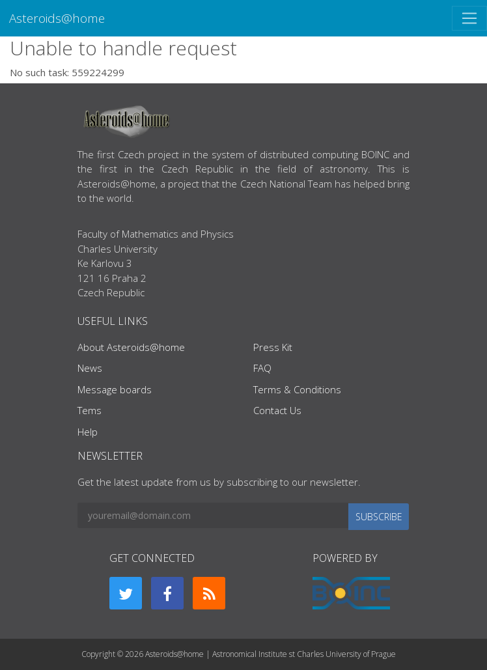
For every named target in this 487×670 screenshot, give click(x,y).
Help (87, 431)
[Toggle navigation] (469, 18)
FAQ (262, 367)
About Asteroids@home (131, 347)
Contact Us (277, 410)
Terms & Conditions (297, 389)
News (89, 367)
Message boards (114, 389)
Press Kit (272, 347)
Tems (89, 410)
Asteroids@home (57, 18)
